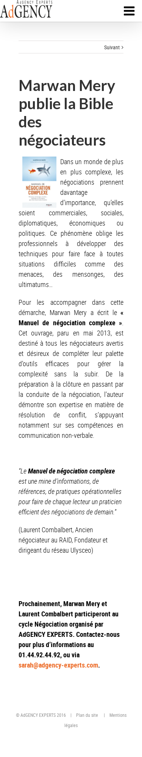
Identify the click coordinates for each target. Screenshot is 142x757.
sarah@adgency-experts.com (58, 664)
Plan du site (87, 715)
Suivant (112, 47)
